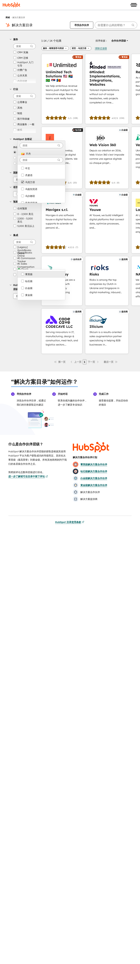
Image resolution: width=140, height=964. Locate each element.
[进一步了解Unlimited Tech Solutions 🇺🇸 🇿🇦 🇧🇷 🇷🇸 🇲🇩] (61, 89)
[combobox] (41, 145)
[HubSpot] (11, 4)
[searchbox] (116, 25)
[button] (23, 39)
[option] (41, 153)
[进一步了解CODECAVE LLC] (61, 331)
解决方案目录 (22, 25)
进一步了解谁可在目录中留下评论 (28, 476)
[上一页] (76, 362)
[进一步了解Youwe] (107, 222)
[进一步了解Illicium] (107, 331)
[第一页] (60, 362)
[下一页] (93, 362)
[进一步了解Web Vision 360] (107, 158)
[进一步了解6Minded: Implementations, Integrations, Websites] (107, 89)
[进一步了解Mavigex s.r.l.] (61, 222)
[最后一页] (110, 362)
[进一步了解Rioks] (107, 281)
